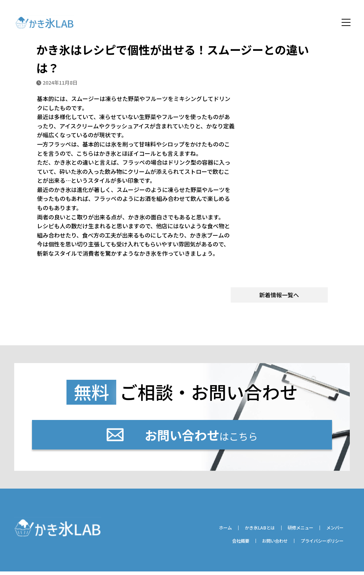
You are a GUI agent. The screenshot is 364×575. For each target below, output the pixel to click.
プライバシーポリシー (318, 544)
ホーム (207, 530)
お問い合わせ (263, 544)
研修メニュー (293, 530)
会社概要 (224, 544)
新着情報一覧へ (279, 295)
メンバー (333, 530)
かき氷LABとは (247, 530)
